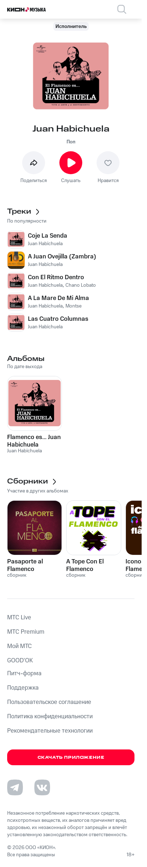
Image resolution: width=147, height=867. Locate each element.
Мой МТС (19, 646)
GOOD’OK (20, 660)
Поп (71, 142)
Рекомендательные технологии (50, 731)
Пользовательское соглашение (49, 702)
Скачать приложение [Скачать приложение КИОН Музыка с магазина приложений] (71, 757)
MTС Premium (25, 632)
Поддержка (23, 687)
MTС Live (19, 617)
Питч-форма (24, 673)
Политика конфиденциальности (50, 716)
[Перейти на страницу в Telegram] (15, 787)
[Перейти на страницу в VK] (42, 787)
